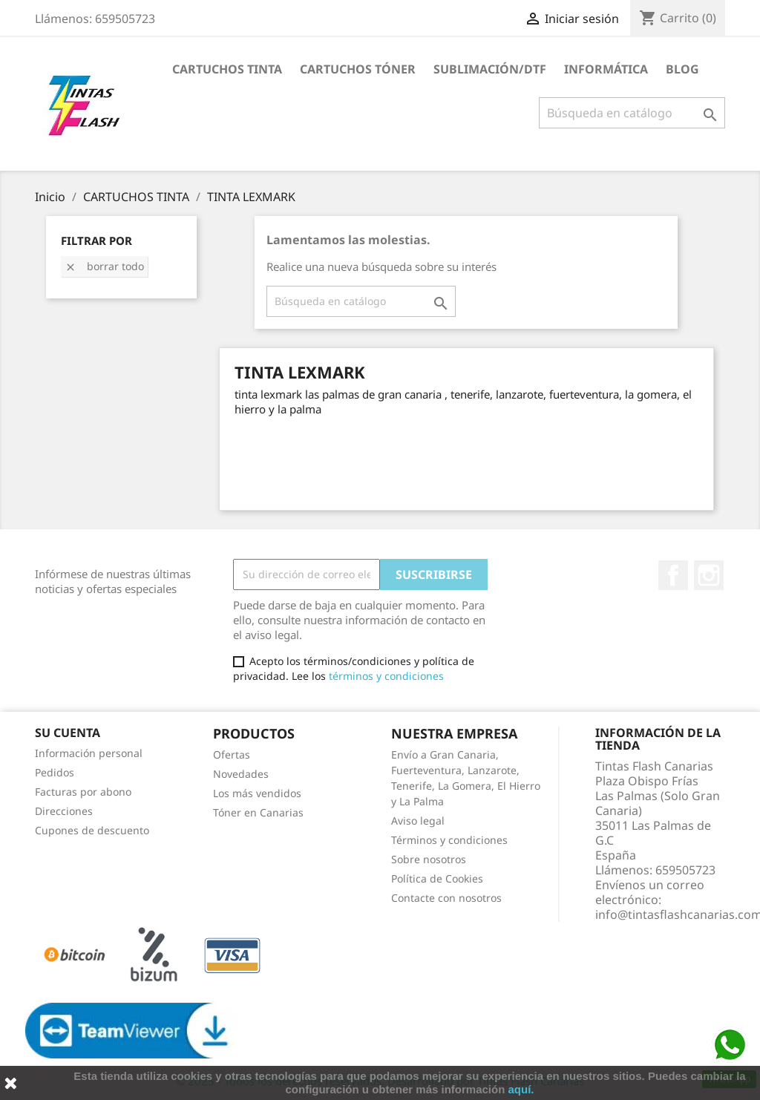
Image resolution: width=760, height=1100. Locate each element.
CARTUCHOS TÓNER (358, 69)
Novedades (241, 774)
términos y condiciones (386, 676)
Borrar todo (104, 266)
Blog (682, 69)
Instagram (709, 575)
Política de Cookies (437, 878)
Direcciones (64, 811)
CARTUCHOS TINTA (227, 69)
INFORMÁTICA (606, 69)
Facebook (673, 575)
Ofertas (231, 754)
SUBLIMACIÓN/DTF (489, 69)
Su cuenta (67, 732)
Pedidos (54, 772)
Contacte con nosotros (446, 898)
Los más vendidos (257, 793)
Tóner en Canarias (258, 812)
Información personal (88, 753)
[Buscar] (632, 112)
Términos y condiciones (449, 840)
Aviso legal (418, 820)
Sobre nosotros (428, 859)
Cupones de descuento (92, 830)
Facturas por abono (83, 792)
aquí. (521, 1089)
